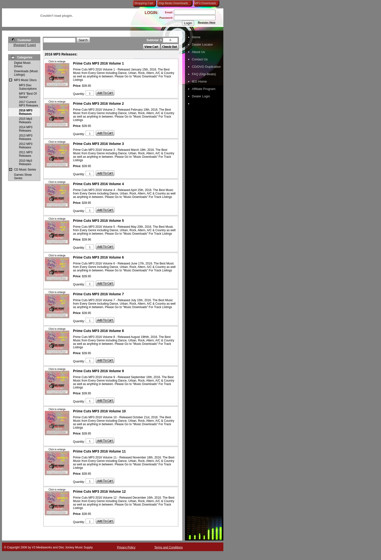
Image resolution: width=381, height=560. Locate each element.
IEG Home (199, 81)
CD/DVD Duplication (206, 67)
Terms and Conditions (168, 547)
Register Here (206, 22)
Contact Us (200, 59)
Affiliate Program (203, 89)
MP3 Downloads (204, 3)
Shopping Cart (143, 3)
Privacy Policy (126, 547)
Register (19, 45)
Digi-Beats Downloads (173, 3)
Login (31, 45)
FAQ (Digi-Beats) (204, 74)
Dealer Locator (202, 44)
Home (196, 37)
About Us (198, 52)
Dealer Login (201, 96)
